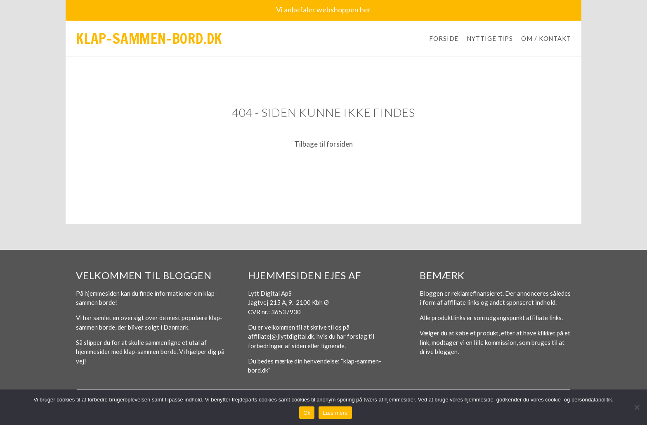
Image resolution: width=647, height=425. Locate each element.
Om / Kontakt (546, 38)
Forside (443, 38)
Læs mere (335, 413)
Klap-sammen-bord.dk (149, 38)
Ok (306, 413)
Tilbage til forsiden (323, 144)
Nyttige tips (490, 38)
